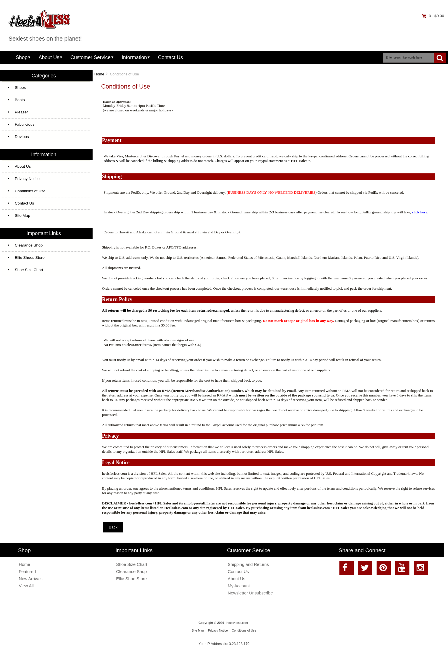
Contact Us (170, 57)
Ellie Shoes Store (26, 257)
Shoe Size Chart (25, 270)
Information (134, 57)
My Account (239, 585)
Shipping (112, 176)
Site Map (19, 215)
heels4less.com (237, 622)
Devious (18, 137)
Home (99, 74)
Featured (27, 571)
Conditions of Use (26, 191)
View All (26, 585)
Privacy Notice (24, 179)
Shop (21, 57)
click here (419, 212)
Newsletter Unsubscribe (250, 592)
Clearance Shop (25, 245)
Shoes (17, 87)
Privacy (110, 436)
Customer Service (91, 57)
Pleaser (18, 112)
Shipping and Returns (248, 564)
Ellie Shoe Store (131, 578)
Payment (111, 140)
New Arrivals (31, 578)
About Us (49, 57)
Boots (16, 100)
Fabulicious (21, 124)
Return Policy (117, 299)
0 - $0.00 (433, 16)
